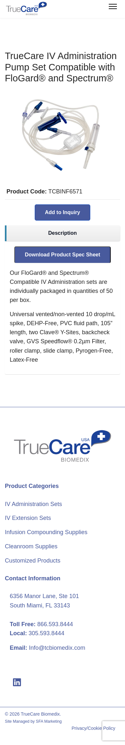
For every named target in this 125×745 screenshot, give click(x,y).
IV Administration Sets (33, 504)
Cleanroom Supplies (31, 546)
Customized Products (32, 560)
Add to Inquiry (62, 212)
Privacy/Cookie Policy (93, 728)
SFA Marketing (49, 721)
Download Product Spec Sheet (62, 254)
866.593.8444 (55, 624)
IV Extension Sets (28, 518)
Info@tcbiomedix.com (57, 648)
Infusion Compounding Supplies (46, 532)
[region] (62, 233)
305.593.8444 (46, 633)
